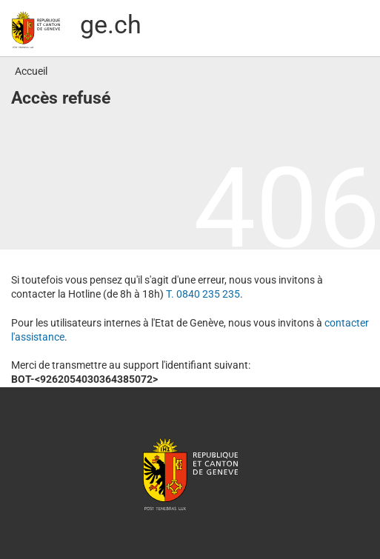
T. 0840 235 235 (203, 294)
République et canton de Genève (190, 473)
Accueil (31, 71)
